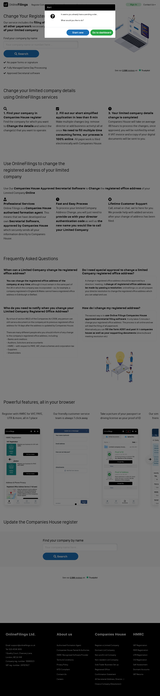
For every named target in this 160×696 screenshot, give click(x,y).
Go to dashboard (102, 32)
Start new (78, 32)
